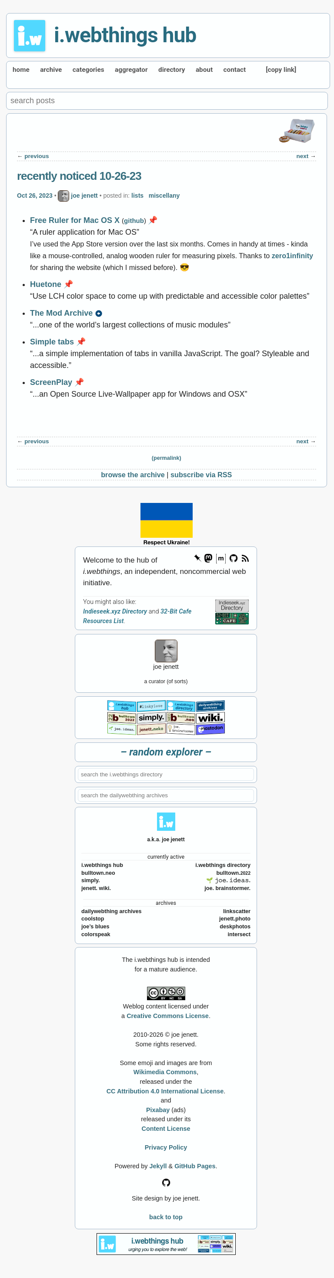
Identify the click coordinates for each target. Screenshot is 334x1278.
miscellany (164, 195)
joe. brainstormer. (227, 888)
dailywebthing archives (111, 911)
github (134, 220)
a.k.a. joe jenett (166, 839)
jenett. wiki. (96, 888)
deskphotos (235, 927)
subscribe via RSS (201, 475)
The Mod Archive (61, 313)
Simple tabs (52, 341)
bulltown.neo (98, 873)
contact (235, 70)
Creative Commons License (168, 1015)
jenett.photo (234, 919)
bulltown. (233, 873)
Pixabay (158, 1109)
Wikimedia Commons (165, 1072)
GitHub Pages (194, 1166)
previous (36, 156)
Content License (166, 1128)
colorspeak (95, 934)
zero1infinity (292, 256)
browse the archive (133, 475)
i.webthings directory (222, 865)
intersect (239, 934)
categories (88, 70)
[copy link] (281, 70)
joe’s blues (95, 927)
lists (137, 195)
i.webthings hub (125, 35)
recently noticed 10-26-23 (79, 175)
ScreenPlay (51, 382)
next (303, 156)
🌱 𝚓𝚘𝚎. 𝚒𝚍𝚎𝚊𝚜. (228, 880)
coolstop (92, 919)
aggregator (131, 70)
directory (171, 70)
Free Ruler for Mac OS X (75, 220)
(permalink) (166, 458)
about (204, 70)
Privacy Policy (166, 1147)
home (21, 70)
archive (51, 70)
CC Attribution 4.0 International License (165, 1091)
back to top (166, 1217)
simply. (90, 880)
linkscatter (236, 911)
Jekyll (158, 1166)
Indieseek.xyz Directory (115, 611)
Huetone (45, 284)
